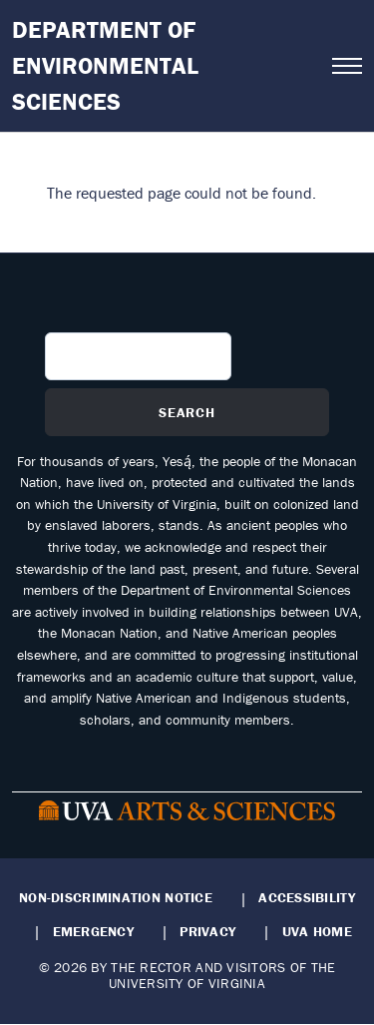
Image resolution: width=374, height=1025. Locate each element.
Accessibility (306, 897)
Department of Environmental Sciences (105, 65)
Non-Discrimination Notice (115, 897)
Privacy (207, 931)
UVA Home (317, 931)
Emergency (93, 931)
